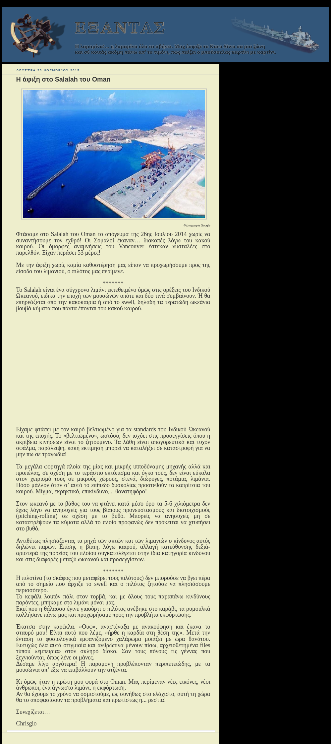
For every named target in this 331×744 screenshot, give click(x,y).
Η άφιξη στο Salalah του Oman (63, 79)
